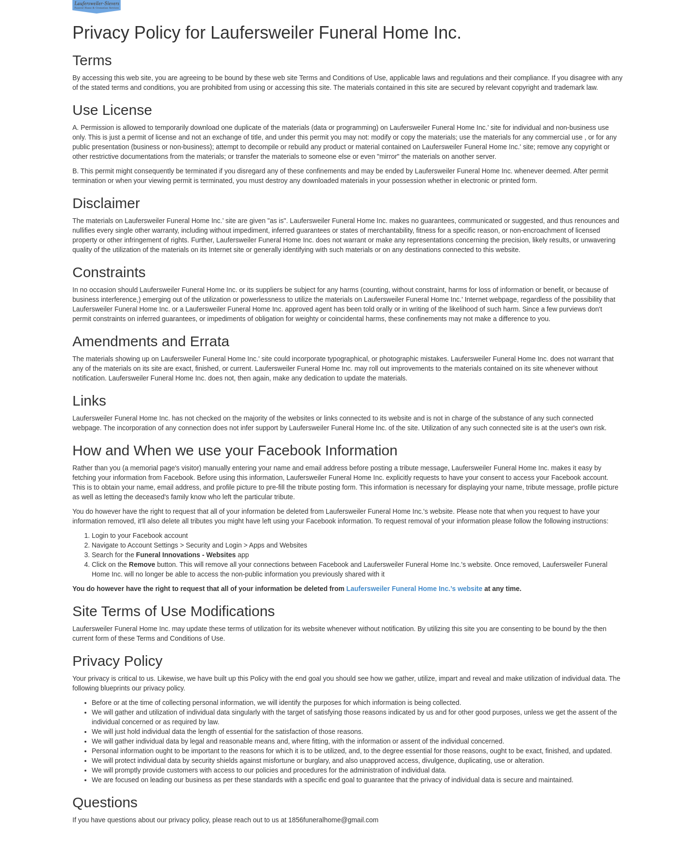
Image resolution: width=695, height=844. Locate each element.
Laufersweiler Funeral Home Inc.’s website (415, 588)
